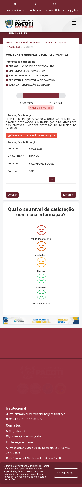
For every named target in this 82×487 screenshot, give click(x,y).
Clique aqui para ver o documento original (31, 135)
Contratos (14, 46)
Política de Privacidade (16, 474)
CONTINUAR (65, 473)
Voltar (12, 195)
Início (9, 42)
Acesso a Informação (28, 42)
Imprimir (68, 195)
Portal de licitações (55, 42)
